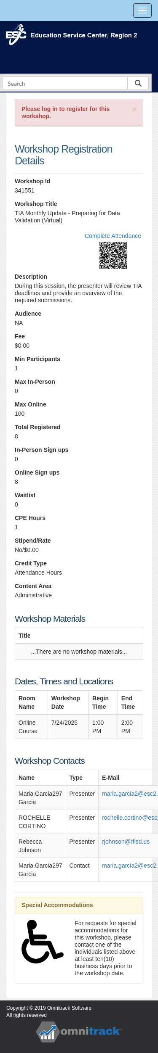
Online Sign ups (37, 472)
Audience (28, 313)
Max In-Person (35, 381)
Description (31, 276)
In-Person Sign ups (42, 449)
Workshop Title (36, 204)
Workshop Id (33, 181)
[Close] (134, 109)
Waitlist (25, 495)
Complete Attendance (113, 235)
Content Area (33, 586)
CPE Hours (30, 518)
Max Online (30, 404)
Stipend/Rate (33, 540)
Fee (20, 336)
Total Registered (38, 427)
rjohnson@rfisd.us (126, 841)
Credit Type (31, 563)
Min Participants (37, 359)
